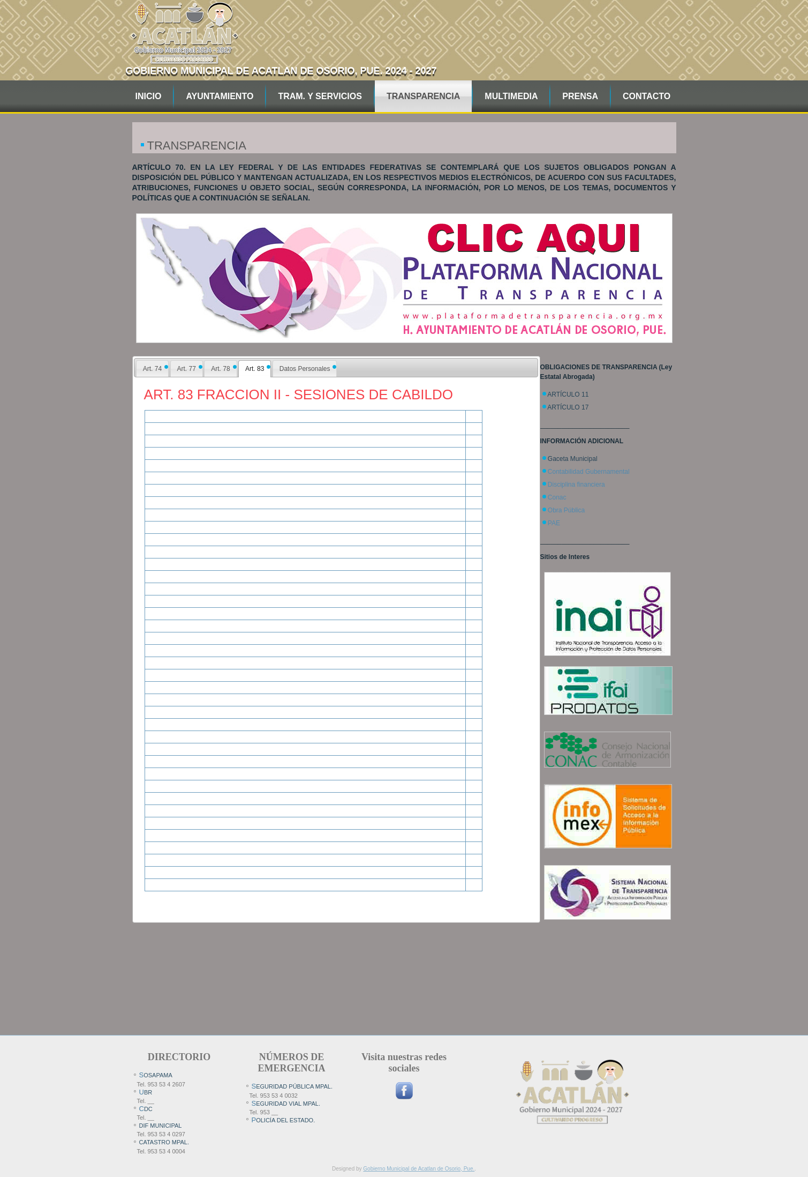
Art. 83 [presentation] (254, 369)
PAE (554, 523)
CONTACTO (646, 96)
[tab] (152, 368)
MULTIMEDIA (511, 96)
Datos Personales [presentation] (305, 369)
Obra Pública (566, 510)
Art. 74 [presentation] (152, 369)
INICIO (148, 96)
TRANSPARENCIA (423, 96)
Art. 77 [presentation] (186, 369)
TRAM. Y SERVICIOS (319, 96)
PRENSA (580, 96)
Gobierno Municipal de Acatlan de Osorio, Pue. (418, 1169)
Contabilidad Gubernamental (589, 471)
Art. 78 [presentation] (220, 369)
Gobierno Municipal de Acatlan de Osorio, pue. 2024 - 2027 (280, 70)
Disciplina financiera (576, 484)
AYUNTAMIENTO (219, 96)
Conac (557, 497)
